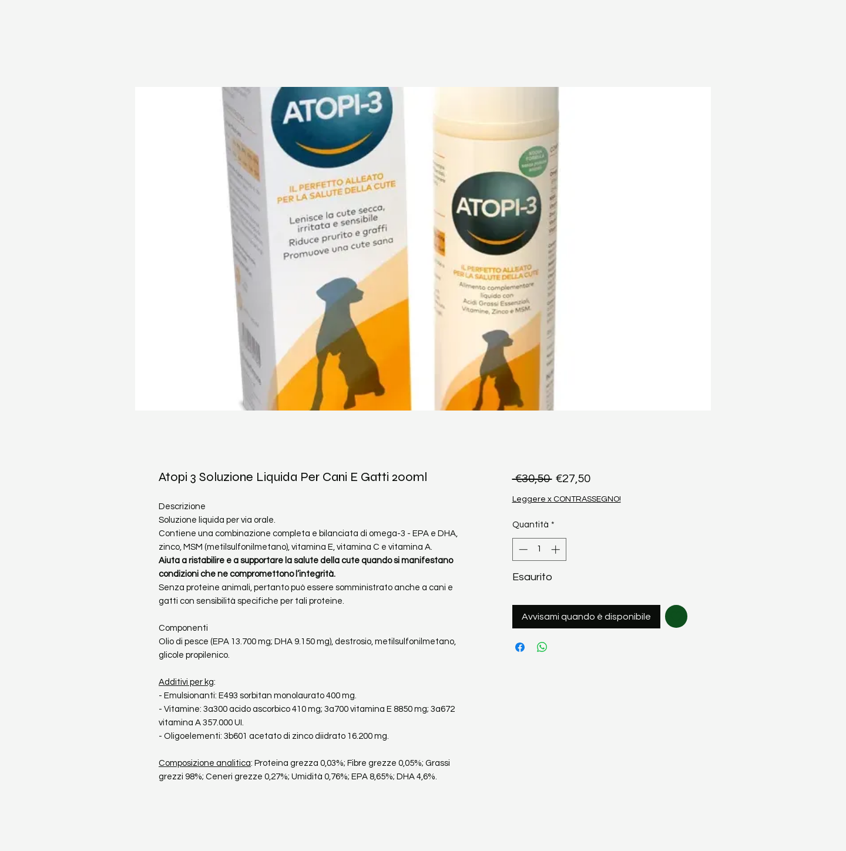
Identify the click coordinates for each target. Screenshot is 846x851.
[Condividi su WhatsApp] (542, 647)
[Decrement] (522, 549)
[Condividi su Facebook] (520, 647)
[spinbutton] (539, 549)
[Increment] (557, 549)
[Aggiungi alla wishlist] (676, 616)
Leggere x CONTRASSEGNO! (566, 499)
